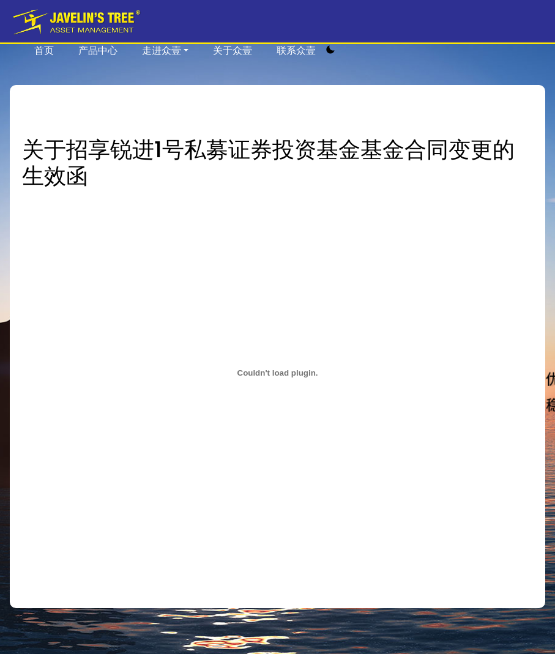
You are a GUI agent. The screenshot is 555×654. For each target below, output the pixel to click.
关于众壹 (232, 50)
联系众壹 (296, 50)
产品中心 (97, 50)
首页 (44, 50)
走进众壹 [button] (161, 50)
